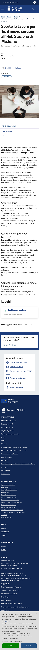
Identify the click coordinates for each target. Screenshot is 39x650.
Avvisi (3, 535)
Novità (9, 17)
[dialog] (19, 630)
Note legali (5, 610)
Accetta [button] (10, 646)
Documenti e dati (7, 424)
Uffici (3, 440)
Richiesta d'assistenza (9, 593)
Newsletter (5, 597)
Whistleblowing (6, 457)
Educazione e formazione (10, 500)
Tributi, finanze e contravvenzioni (13, 512)
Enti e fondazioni (7, 427)
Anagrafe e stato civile (9, 490)
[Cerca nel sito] (33, 8)
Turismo (4, 514)
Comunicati (5, 531)
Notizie (16, 17)
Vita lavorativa (6, 517)
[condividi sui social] (6, 68)
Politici (3, 437)
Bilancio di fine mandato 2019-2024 (14, 450)
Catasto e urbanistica (8, 495)
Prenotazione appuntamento (11, 587)
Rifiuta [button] (28, 646)
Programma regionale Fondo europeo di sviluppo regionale (18, 465)
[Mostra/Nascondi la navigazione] (2, 8)
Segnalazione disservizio (9, 590)
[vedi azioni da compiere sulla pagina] (17, 68)
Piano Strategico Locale (9, 454)
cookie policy (6, 621)
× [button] (36, 613)
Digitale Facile (6, 470)
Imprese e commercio (8, 505)
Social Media (5, 474)
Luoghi (3, 549)
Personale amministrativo (10, 434)
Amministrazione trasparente (11, 603)
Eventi (3, 546)
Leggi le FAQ (5, 583)
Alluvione (4, 460)
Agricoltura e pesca (8, 485)
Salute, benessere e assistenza (12, 510)
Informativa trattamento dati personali (15, 607)
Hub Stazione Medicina (16, 310)
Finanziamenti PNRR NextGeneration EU (15, 447)
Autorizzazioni (6, 492)
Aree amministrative (8, 420)
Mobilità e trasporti (8, 507)
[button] (19, 641)
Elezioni (4, 444)
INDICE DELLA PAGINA (19, 126)
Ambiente (4, 487)
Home (3, 17)
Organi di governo (7, 430)
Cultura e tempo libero (9, 497)
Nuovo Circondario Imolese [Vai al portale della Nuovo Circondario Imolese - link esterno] (11, 2)
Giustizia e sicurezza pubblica (11, 502)
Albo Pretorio (6, 600)
